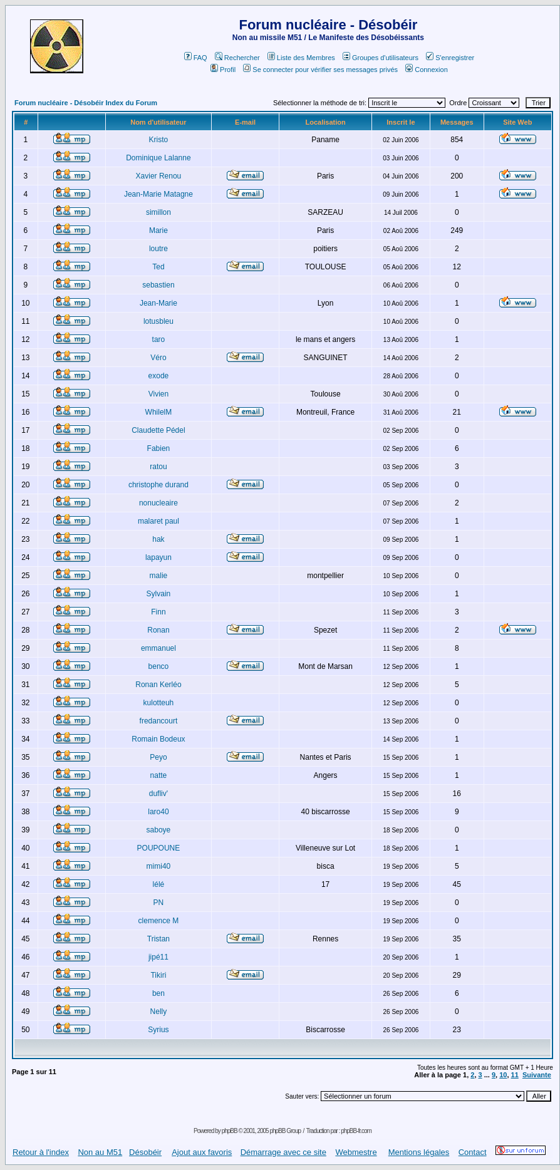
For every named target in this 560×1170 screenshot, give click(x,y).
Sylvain (159, 593)
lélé (159, 884)
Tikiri (158, 975)
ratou (158, 466)
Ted (158, 266)
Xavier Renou (159, 176)
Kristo (159, 139)
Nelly (158, 1011)
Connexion (426, 69)
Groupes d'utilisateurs (380, 57)
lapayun (158, 557)
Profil (223, 69)
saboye (159, 830)
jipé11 (158, 957)
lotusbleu (158, 321)
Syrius (158, 1029)
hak (158, 539)
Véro (158, 357)
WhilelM (158, 412)
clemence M (158, 920)
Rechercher (237, 57)
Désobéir (145, 1152)
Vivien (158, 394)
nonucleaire (158, 503)
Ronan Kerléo (158, 684)
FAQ (195, 57)
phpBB (229, 1130)
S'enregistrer (450, 57)
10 (503, 1075)
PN (158, 902)
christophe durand (158, 484)
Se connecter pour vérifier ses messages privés (320, 69)
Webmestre (355, 1152)
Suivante (536, 1075)
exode (158, 375)
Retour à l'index (41, 1152)
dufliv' (158, 793)
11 (515, 1075)
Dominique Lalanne (158, 157)
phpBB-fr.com (356, 1130)
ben (158, 993)
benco (158, 666)
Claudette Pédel (158, 430)
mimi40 (159, 866)
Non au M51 (100, 1152)
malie (159, 575)
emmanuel (158, 648)
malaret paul (158, 521)
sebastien (158, 285)
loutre (158, 248)
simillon (158, 212)
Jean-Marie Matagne (158, 194)
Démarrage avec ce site (283, 1152)
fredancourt (159, 721)
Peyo (158, 757)
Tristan (158, 938)
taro (158, 339)
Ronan (158, 630)
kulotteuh (158, 702)
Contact (473, 1152)
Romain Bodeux (158, 739)
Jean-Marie (158, 303)
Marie (158, 230)
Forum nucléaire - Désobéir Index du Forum (85, 102)
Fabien (158, 448)
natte (158, 775)
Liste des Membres (301, 57)
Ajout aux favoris (202, 1152)
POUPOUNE (158, 848)
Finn (158, 612)
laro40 (158, 811)
